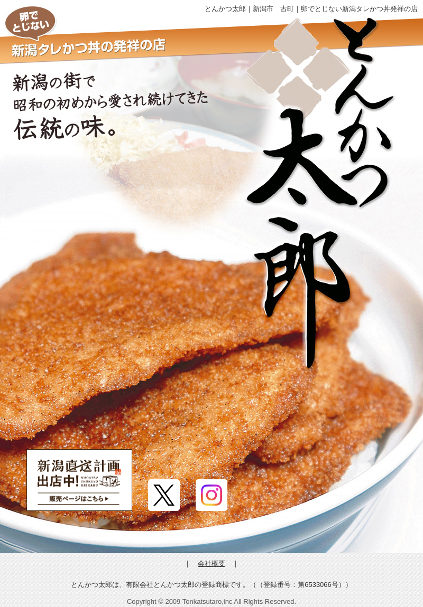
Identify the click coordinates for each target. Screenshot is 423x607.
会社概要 (211, 563)
